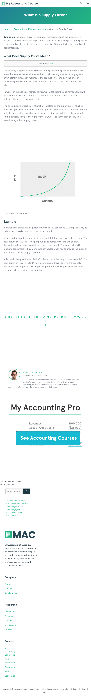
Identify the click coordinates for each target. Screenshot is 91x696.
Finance (8, 671)
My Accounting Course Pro (10, 651)
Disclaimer (74, 689)
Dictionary (9, 611)
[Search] (26, 491)
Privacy (83, 689)
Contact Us (45, 692)
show (50, 63)
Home (7, 29)
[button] (80, 3)
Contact (8, 588)
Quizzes (8, 629)
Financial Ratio (11, 515)
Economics (19, 29)
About (7, 584)
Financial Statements (14, 512)
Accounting (10, 667)
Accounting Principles (14, 506)
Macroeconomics (37, 29)
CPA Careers (10, 625)
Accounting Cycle (12, 509)
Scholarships (11, 593)
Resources (9, 616)
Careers (8, 620)
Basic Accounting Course (15, 500)
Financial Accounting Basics (16, 503)
